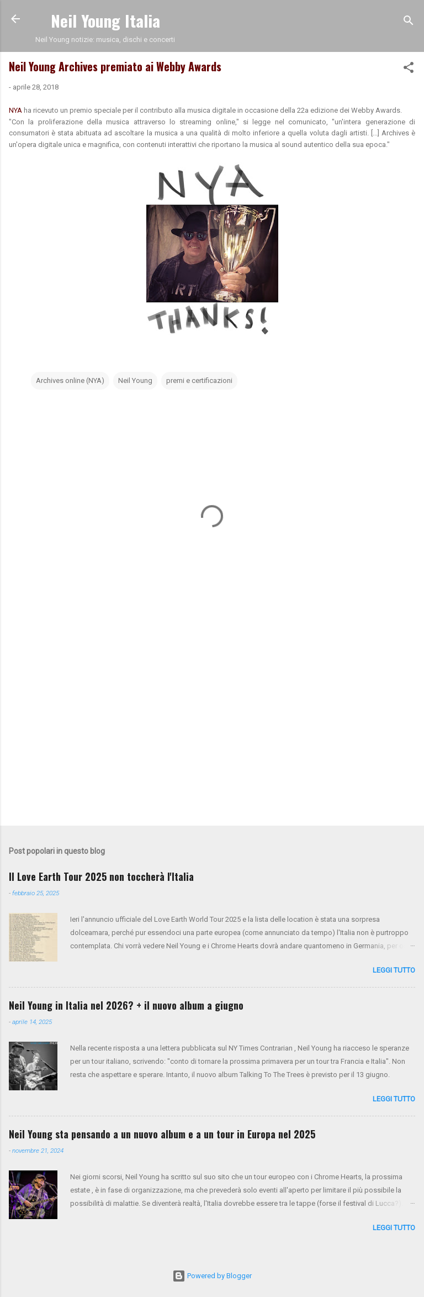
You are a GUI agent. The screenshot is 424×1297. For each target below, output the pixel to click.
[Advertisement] (212, 730)
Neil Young (135, 380)
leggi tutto (394, 970)
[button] (408, 69)
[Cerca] (408, 22)
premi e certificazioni (199, 380)
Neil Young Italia (105, 20)
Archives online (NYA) (70, 380)
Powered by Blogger (212, 1276)
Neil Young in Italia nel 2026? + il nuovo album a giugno (126, 1005)
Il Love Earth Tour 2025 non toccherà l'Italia (101, 876)
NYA (16, 110)
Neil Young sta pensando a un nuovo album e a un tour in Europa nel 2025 (162, 1134)
